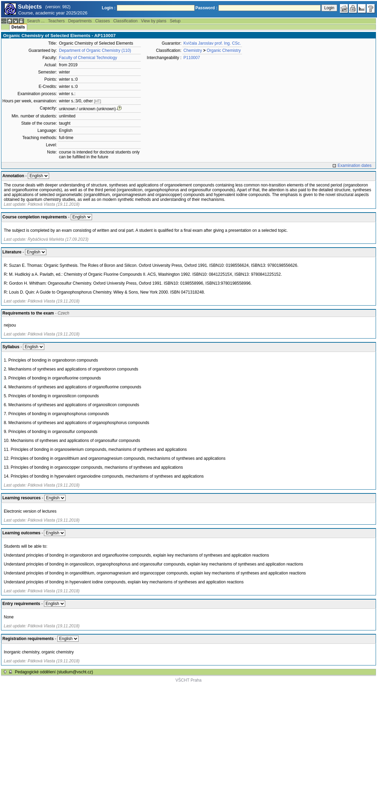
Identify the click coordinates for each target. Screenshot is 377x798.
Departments (80, 21)
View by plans (154, 21)
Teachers (56, 21)
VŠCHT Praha (188, 680)
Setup (175, 21)
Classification (125, 21)
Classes (102, 21)
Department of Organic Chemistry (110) (95, 50)
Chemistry (192, 50)
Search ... (35, 21)
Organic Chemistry (224, 50)
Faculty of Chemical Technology (88, 57)
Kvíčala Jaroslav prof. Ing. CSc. (212, 43)
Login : (109, 7)
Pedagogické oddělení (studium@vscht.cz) (54, 672)
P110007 (191, 57)
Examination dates (355, 165)
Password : (206, 7)
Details (18, 27)
